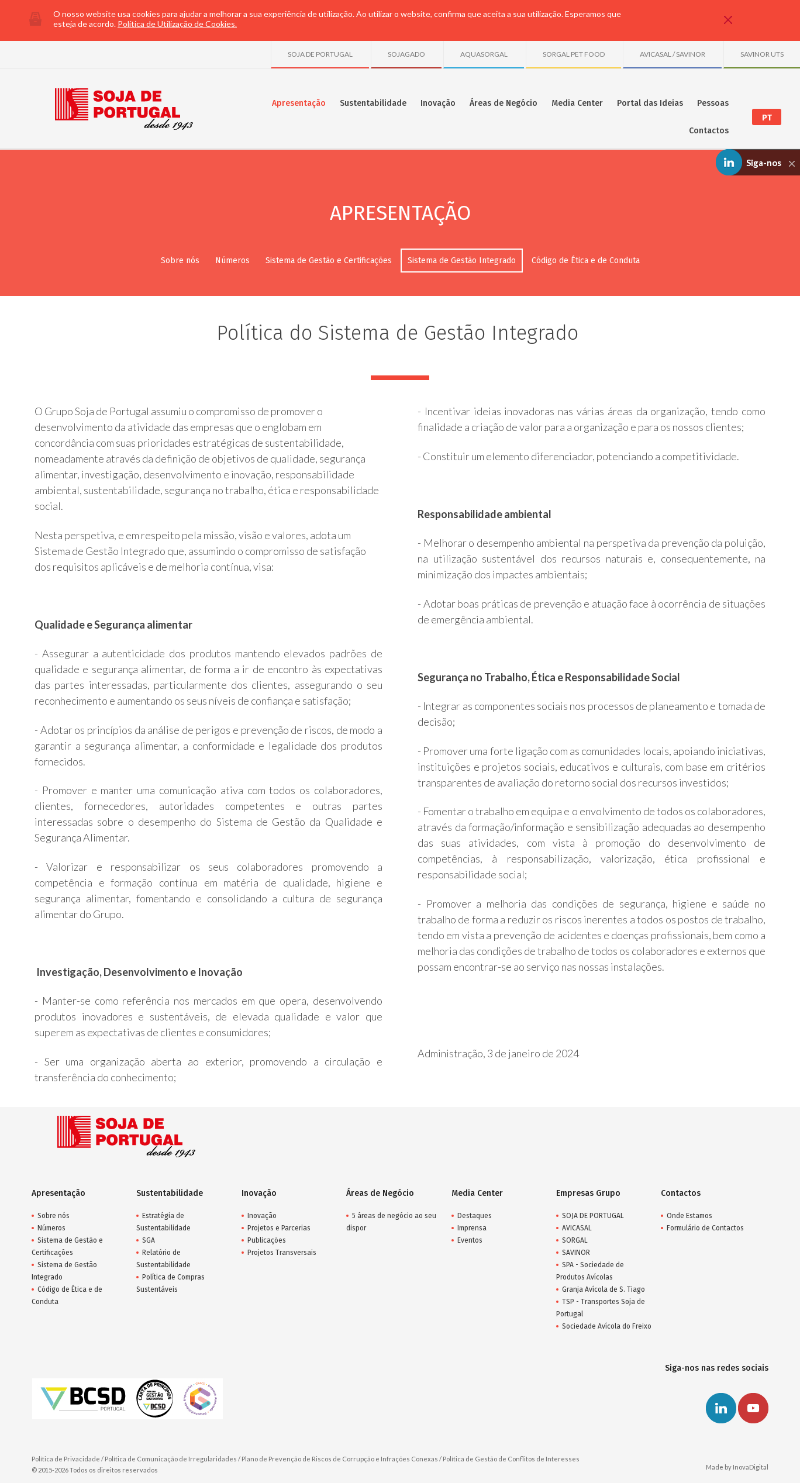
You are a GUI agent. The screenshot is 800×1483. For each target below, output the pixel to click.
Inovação (438, 103)
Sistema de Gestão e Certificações (328, 260)
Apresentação (299, 103)
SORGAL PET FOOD (574, 54)
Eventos (469, 1240)
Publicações (266, 1240)
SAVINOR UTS (762, 54)
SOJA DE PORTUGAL (320, 54)
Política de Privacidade (66, 1459)
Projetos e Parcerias (279, 1228)
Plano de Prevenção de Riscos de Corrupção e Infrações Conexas (340, 1459)
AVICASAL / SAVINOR (672, 54)
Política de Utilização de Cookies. (177, 24)
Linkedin (721, 1408)
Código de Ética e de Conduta (586, 260)
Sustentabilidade (373, 103)
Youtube (753, 1408)
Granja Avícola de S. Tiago (603, 1289)
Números (232, 260)
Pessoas (713, 103)
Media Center (577, 103)
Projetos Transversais (281, 1253)
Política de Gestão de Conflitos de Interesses (511, 1459)
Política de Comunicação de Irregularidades (171, 1459)
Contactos (709, 131)
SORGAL (575, 1240)
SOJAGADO (406, 54)
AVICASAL (577, 1228)
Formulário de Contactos (705, 1228)
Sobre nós (180, 260)
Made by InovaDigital (737, 1467)
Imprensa (472, 1228)
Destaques (474, 1216)
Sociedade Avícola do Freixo (606, 1326)
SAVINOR (576, 1253)
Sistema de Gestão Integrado (462, 260)
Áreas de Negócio (503, 103)
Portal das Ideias (650, 103)
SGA (148, 1240)
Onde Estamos (689, 1216)
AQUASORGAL (484, 54)
